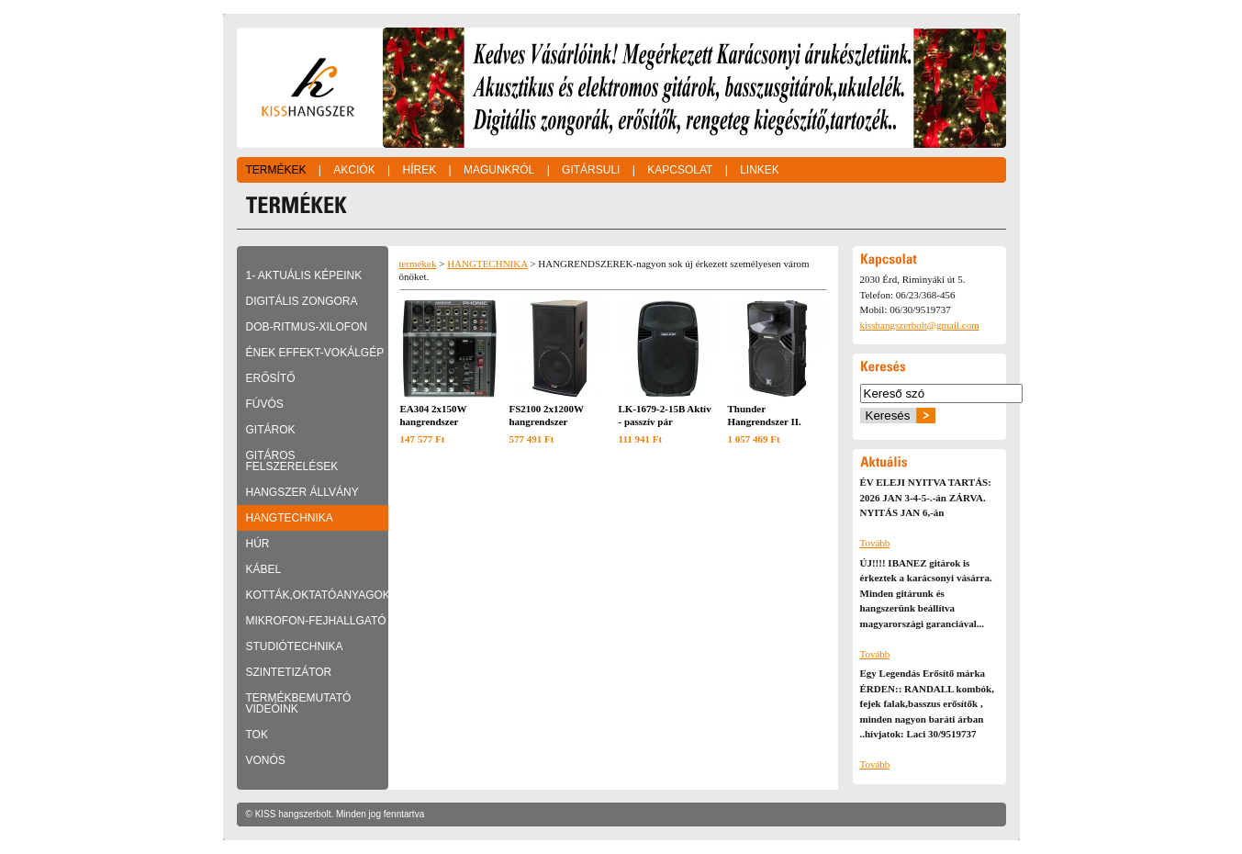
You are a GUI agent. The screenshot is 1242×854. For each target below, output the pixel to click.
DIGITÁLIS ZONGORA (302, 301)
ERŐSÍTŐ (271, 378)
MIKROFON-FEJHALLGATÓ (316, 620)
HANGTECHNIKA (289, 517)
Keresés (888, 415)
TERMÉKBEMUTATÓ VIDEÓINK (299, 703)
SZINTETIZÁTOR (289, 672)
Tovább (875, 542)
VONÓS (265, 760)
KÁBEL (264, 569)
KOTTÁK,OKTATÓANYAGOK (317, 595)
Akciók (354, 169)
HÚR (258, 543)
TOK (257, 734)
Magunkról (499, 169)
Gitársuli (591, 169)
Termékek (276, 169)
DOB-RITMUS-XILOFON (307, 326)
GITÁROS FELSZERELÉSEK (292, 461)
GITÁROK (271, 429)
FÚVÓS (265, 404)
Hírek (419, 169)
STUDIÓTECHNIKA (294, 646)
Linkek (759, 169)
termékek (418, 263)
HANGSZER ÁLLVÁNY (302, 492)
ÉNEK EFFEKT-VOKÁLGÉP (315, 352)
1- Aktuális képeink (304, 275)
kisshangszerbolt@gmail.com (919, 325)
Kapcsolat (679, 169)
